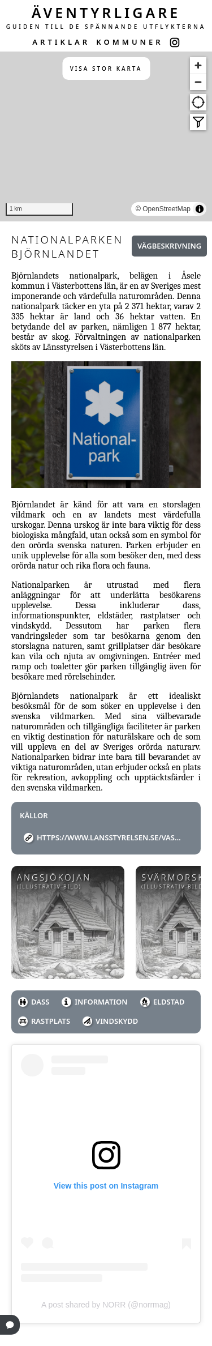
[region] (106, 136)
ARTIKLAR (61, 42)
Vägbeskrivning (169, 246)
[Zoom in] (198, 65)
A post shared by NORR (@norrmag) (106, 1304)
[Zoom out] (198, 82)
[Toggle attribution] (199, 209)
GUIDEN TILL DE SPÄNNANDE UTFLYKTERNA (106, 27)
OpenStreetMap (166, 209)
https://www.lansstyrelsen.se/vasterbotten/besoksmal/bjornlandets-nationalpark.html (110, 837)
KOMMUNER (129, 42)
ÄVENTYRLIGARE (106, 12)
